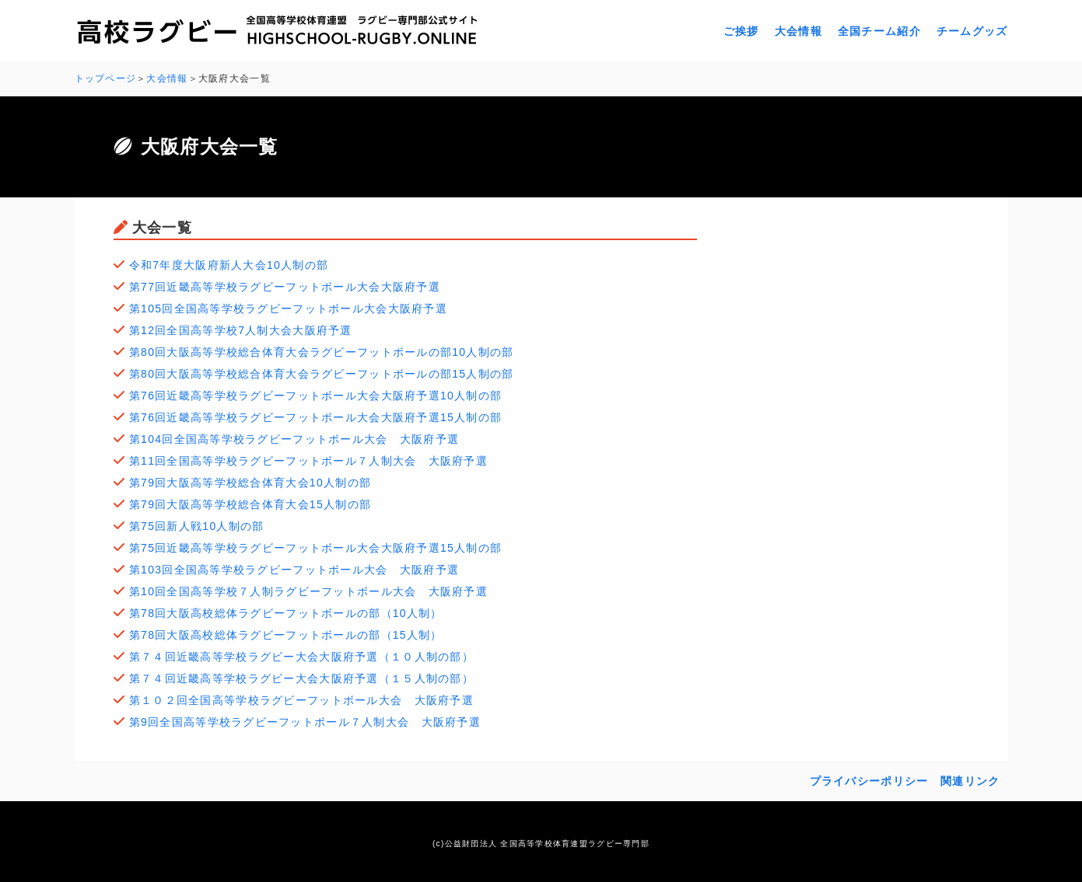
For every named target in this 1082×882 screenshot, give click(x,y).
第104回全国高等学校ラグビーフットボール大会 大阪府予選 (294, 439)
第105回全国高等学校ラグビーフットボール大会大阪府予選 (288, 308)
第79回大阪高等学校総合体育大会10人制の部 (250, 482)
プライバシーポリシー (869, 781)
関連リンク (970, 781)
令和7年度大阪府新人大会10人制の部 (228, 265)
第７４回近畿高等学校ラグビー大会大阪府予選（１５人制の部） (301, 678)
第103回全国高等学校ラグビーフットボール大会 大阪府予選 (294, 569)
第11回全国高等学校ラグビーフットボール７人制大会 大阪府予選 (308, 461)
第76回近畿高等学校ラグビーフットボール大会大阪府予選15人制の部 (315, 417)
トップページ (106, 78)
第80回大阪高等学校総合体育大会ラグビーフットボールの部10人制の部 (321, 352)
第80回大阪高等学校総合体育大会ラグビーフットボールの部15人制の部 (321, 374)
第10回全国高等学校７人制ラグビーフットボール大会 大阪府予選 (308, 591)
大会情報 (798, 31)
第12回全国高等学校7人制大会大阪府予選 (240, 330)
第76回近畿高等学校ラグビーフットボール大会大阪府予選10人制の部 (315, 395)
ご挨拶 (741, 31)
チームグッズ (972, 31)
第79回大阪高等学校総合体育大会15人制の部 (250, 504)
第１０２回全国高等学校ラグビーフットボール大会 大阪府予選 (301, 700)
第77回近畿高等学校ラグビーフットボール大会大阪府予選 (284, 287)
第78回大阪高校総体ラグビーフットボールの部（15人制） (286, 635)
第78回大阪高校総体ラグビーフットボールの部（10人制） (286, 613)
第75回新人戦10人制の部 (196, 526)
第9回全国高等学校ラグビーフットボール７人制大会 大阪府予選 (305, 722)
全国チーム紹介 (879, 31)
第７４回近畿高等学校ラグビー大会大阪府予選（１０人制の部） (301, 656)
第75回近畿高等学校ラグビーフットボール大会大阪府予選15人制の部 (315, 548)
